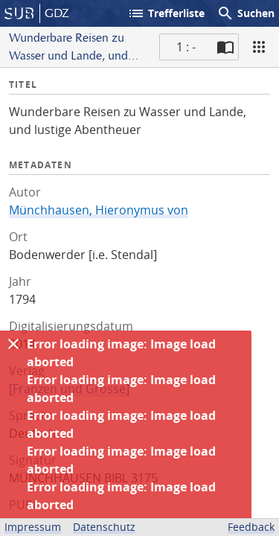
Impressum (32, 527)
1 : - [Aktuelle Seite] (186, 47)
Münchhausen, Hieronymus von (98, 210)
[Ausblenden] (13, 344)
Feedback (251, 527)
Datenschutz (104, 527)
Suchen (246, 13)
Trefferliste (166, 13)
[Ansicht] (259, 47)
